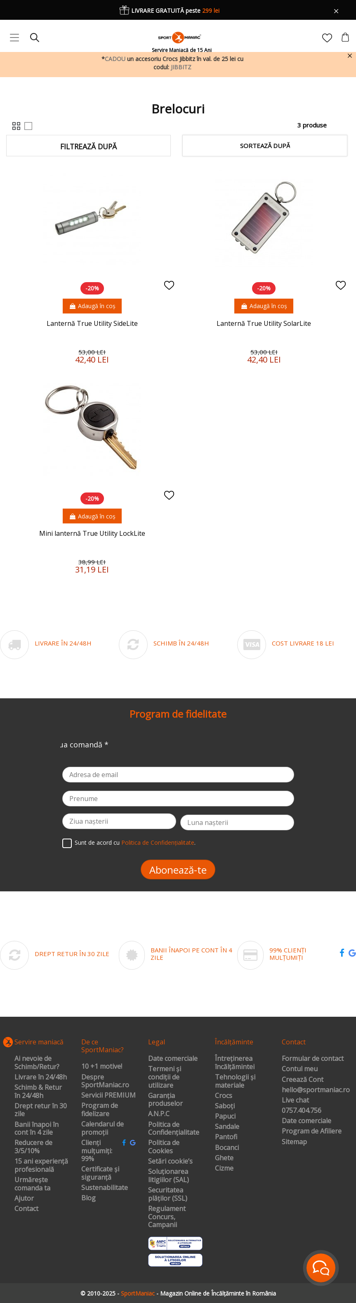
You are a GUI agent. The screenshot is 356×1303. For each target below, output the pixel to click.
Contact (26, 1209)
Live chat (295, 1100)
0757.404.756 (301, 1111)
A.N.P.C (159, 1114)
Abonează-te (178, 870)
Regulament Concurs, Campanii (167, 1217)
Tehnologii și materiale (235, 1081)
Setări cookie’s (170, 1161)
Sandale (227, 1127)
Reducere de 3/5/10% (33, 1147)
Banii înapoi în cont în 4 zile (36, 1129)
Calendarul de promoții (102, 1128)
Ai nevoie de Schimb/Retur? (36, 1063)
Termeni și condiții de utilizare (164, 1077)
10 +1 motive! (101, 1067)
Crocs (223, 1096)
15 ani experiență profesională (41, 1165)
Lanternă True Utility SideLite (92, 323)
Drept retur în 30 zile (40, 1110)
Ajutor (24, 1199)
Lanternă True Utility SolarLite (264, 323)
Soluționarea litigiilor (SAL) (168, 1176)
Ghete (224, 1158)
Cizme (224, 1168)
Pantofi (226, 1137)
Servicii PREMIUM (108, 1095)
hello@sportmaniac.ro (316, 1090)
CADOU (115, 59)
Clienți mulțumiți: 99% (96, 1151)
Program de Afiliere (312, 1131)
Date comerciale (173, 1059)
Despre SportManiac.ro (105, 1081)
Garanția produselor (165, 1100)
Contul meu (300, 1069)
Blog (88, 1198)
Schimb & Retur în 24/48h (38, 1092)
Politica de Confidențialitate (157, 843)
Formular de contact (313, 1059)
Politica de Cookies (163, 1147)
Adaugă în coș (92, 306)
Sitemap (294, 1142)
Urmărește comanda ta (32, 1184)
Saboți (225, 1106)
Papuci (225, 1116)
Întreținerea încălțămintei (235, 1063)
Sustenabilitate (104, 1188)
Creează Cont (302, 1080)
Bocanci (227, 1148)
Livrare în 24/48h (40, 1077)
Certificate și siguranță (100, 1173)
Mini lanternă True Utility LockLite (92, 533)
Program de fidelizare (99, 1110)
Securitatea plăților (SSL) (167, 1194)
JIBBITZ (181, 67)
